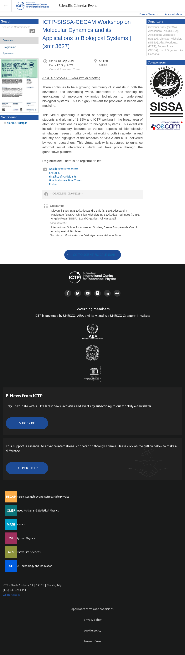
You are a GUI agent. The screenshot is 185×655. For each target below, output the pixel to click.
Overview (8, 40)
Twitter (77, 293)
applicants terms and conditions (92, 609)
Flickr (117, 293)
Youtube (87, 293)
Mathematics (17, 524)
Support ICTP (27, 468)
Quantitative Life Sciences (25, 552)
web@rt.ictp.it (11, 594)
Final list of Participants (63, 176)
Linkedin (107, 293)
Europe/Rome (147, 14)
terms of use (92, 641)
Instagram (97, 293)
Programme (9, 47)
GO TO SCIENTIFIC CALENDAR (94, 254)
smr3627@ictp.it (17, 122)
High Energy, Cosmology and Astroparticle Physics (39, 496)
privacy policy (92, 619)
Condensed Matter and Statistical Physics (34, 510)
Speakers (8, 53)
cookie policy (92, 630)
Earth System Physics (22, 538)
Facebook (67, 293)
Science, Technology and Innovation (30, 565)
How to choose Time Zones (65, 180)
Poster (53, 184)
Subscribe (27, 423)
